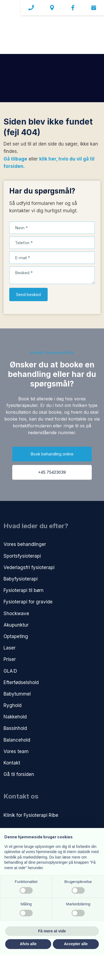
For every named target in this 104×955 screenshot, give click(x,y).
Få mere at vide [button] (52, 931)
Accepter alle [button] (76, 944)
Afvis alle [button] (28, 944)
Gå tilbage (15, 159)
